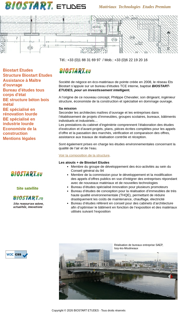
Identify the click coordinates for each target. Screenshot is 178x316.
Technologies (129, 7)
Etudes (148, 7)
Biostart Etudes (18, 70)
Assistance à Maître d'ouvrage (22, 82)
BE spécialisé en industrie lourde (19, 121)
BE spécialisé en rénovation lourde (20, 111)
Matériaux (107, 7)
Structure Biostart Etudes (27, 75)
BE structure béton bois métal (26, 102)
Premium (163, 7)
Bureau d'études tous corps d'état (23, 92)
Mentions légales (19, 138)
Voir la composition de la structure (84, 155)
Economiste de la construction (20, 131)
